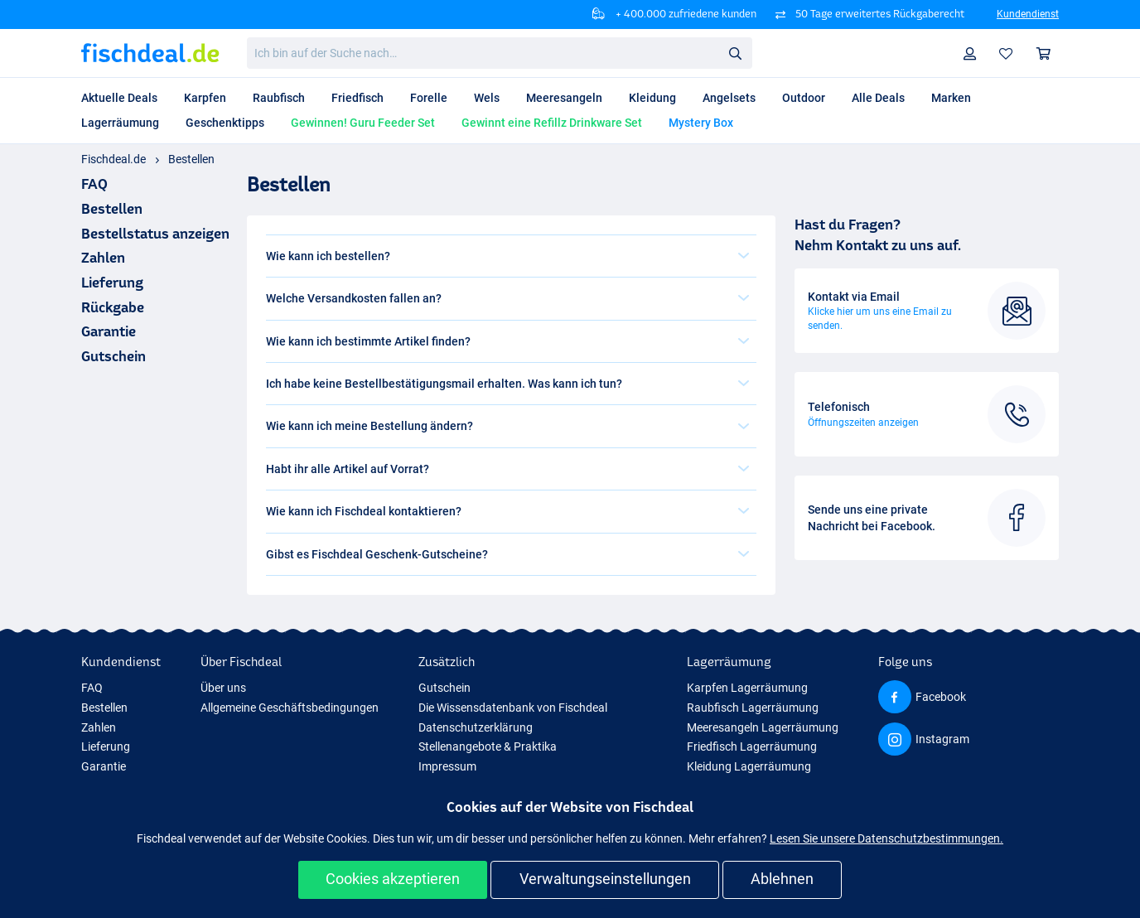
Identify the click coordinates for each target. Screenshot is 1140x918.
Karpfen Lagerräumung (747, 687)
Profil (974, 53)
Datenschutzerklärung (475, 727)
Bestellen (191, 159)
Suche (740, 53)
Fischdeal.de (113, 159)
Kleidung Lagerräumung (749, 766)
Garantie (108, 331)
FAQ (92, 687)
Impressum (447, 766)
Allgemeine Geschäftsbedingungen (289, 707)
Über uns (223, 687)
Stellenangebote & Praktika (487, 746)
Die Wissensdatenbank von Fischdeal (512, 707)
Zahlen (103, 257)
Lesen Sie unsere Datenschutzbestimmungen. (886, 838)
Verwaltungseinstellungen (605, 878)
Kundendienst (1028, 14)
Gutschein (113, 356)
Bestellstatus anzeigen (155, 233)
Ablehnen (782, 878)
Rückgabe (112, 307)
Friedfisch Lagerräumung (752, 746)
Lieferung (112, 282)
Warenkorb (1047, 53)
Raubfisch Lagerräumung (753, 707)
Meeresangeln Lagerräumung (762, 727)
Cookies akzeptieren (393, 878)
